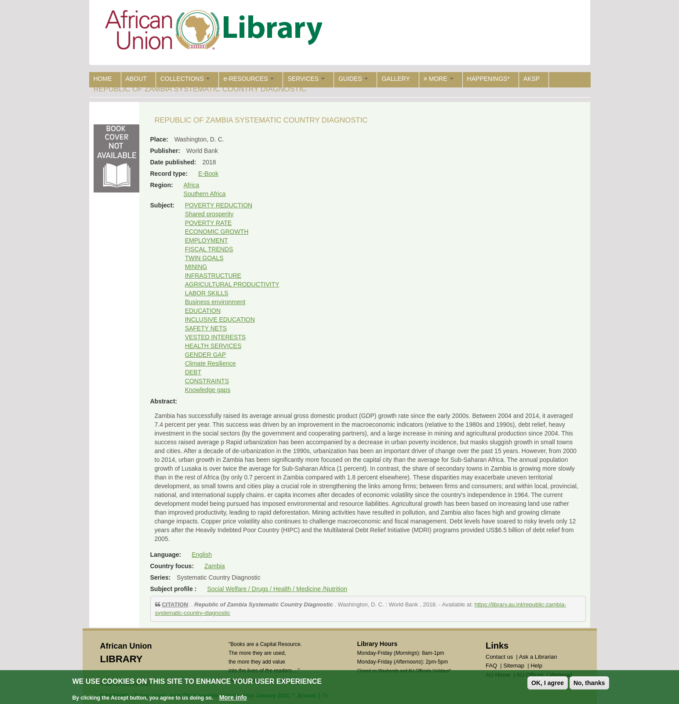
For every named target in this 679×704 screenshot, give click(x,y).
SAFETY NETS (206, 328)
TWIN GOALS (204, 257)
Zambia (214, 566)
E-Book (208, 173)
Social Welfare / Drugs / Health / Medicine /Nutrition (277, 588)
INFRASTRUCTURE (213, 275)
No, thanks (589, 682)
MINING (196, 266)
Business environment (215, 301)
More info (233, 697)
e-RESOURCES (248, 78)
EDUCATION (203, 310)
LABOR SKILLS (207, 293)
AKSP (531, 78)
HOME (103, 78)
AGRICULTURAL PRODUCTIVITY (232, 284)
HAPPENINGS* (488, 78)
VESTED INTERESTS (215, 337)
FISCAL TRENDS (209, 249)
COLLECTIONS (185, 78)
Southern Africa (205, 193)
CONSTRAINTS (207, 381)
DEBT (193, 372)
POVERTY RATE (208, 222)
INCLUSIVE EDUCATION (220, 319)
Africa (192, 185)
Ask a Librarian (538, 656)
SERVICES (305, 78)
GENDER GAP (205, 354)
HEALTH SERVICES (213, 345)
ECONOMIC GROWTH (217, 231)
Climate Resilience (210, 363)
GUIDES (353, 78)
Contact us (499, 656)
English (202, 554)
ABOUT (136, 78)
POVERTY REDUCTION (219, 205)
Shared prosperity (209, 214)
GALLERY (395, 78)
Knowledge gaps (208, 389)
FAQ (491, 665)
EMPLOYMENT (206, 240)
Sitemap (513, 665)
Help (536, 665)
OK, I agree (547, 682)
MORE (439, 78)
